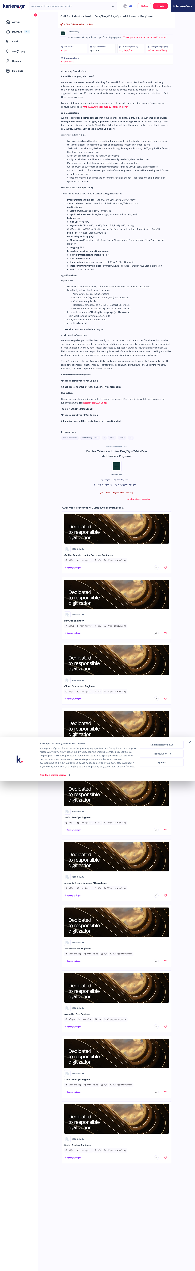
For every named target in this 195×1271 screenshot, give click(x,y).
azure (112, 437)
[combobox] (69, 6)
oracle (122, 437)
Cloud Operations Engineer (79, 686)
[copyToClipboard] (156, 567)
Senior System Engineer (77, 1145)
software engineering (90, 437)
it (104, 437)
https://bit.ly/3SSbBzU (95, 402)
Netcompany (73, 32)
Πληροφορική (67, 61)
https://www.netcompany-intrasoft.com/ (105, 107)
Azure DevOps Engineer (77, 752)
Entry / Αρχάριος (126, 50)
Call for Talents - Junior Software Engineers (88, 555)
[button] (183, 6)
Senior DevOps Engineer (77, 817)
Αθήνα (64, 50)
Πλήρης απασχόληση (157, 50)
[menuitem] (18, 22)
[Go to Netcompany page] (63, 33)
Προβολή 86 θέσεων (159, 37)
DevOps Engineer (74, 621)
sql (131, 437)
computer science (70, 437)
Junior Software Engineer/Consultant (85, 883)
